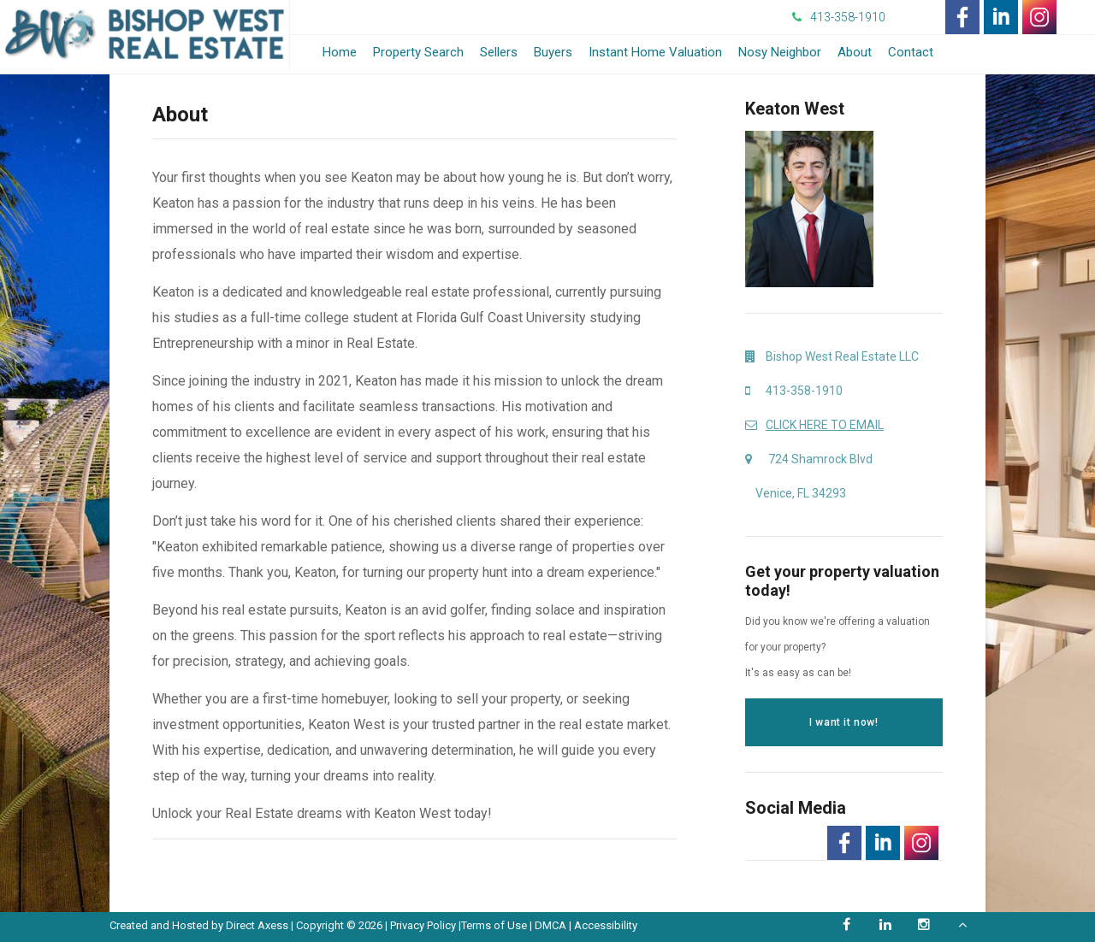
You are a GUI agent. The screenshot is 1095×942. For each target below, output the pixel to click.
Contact (910, 52)
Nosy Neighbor (779, 52)
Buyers (553, 52)
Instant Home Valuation (655, 52)
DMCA (550, 925)
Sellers (499, 52)
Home (340, 52)
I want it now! (843, 722)
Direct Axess (257, 925)
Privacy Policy (423, 925)
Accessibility (605, 925)
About (855, 52)
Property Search (418, 52)
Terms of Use (494, 925)
